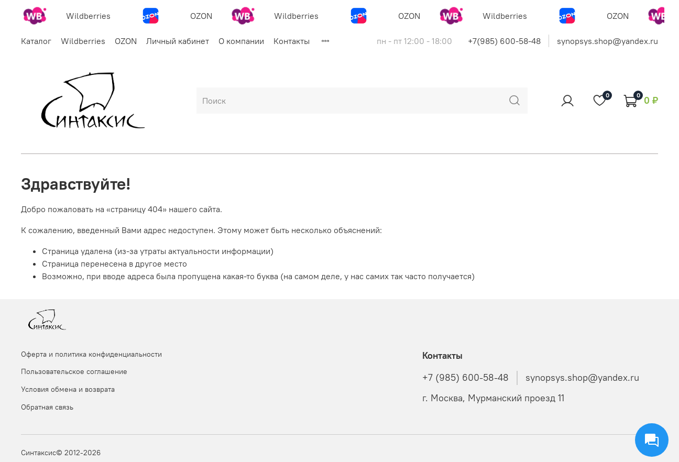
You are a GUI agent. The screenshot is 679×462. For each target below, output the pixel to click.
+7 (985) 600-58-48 (465, 377)
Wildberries (83, 41)
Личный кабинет (177, 41)
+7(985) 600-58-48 (504, 41)
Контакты (291, 41)
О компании (241, 41)
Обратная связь (47, 407)
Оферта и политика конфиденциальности (91, 354)
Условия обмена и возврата (68, 389)
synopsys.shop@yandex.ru (607, 41)
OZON (126, 41)
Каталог (36, 41)
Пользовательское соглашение (74, 371)
